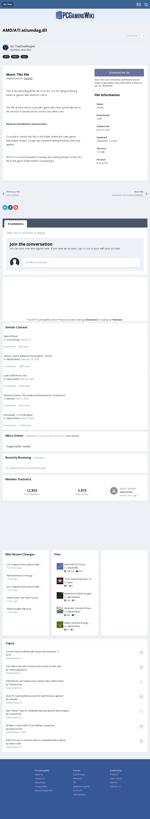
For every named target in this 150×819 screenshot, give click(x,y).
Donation (91, 319)
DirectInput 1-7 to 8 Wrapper (18, 414)
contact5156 (15, 713)
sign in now (84, 248)
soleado (13, 699)
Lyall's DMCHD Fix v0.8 (15, 375)
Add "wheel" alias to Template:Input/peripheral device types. (38, 710)
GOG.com (77, 790)
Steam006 (72, 567)
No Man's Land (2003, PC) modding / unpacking (30, 725)
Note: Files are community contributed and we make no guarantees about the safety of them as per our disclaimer (118, 82)
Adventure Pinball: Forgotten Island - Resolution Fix (79, 593)
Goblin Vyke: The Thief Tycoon (22, 597)
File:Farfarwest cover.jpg (19, 575)
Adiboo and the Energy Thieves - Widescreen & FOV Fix (78, 623)
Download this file (119, 72)
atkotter (11, 398)
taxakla (27, 446)
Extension (77, 778)
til (10, 654)
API (74, 782)
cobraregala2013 (18, 669)
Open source (116, 778)
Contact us (39, 778)
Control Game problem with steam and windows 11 (32, 651)
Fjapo (70, 582)
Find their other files (20, 49)
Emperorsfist (15, 728)
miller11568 (15, 743)
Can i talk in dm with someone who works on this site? (34, 666)
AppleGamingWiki (81, 786)
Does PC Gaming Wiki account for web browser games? (35, 695)
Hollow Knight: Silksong (19, 608)
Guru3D (28, 78)
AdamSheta (126, 492)
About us (39, 774)
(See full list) (72, 435)
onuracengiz (13, 339)
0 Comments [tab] (16, 223)
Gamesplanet (79, 794)
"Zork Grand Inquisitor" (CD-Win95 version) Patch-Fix (78, 579)
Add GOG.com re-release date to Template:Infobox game (35, 740)
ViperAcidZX (13, 379)
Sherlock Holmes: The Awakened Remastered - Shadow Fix (34, 395)
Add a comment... (37, 262)
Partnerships (79, 774)
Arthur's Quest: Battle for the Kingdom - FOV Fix (28, 355)
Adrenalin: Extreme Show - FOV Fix (78, 608)
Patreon (117, 319)
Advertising (40, 782)
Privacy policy (41, 786)
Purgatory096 (13, 446)
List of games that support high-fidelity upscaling (23, 564)
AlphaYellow (13, 359)
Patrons (113, 782)
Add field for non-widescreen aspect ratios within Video (35, 680)
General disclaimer (44, 790)
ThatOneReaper (24, 46)
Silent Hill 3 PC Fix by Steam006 (74, 564)
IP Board (114, 774)
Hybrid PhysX (11, 336)
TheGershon (15, 684)
